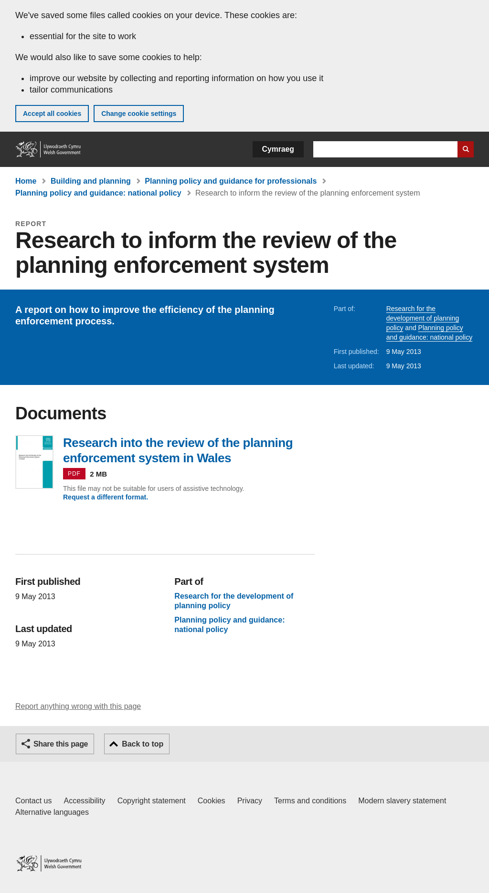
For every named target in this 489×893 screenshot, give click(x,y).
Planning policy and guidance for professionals (231, 181)
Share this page (60, 744)
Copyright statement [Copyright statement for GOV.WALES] (151, 801)
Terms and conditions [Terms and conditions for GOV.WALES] (310, 801)
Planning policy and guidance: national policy (98, 193)
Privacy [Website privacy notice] (249, 801)
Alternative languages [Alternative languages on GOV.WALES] (52, 812)
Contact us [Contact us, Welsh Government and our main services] (33, 801)
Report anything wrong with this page (78, 706)
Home (25, 181)
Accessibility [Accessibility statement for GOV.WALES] (84, 801)
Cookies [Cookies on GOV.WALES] (211, 801)
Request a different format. (105, 497)
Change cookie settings (138, 113)
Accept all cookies (52, 113)
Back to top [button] (142, 744)
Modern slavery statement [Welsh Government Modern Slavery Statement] (402, 801)
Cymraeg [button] (278, 149)
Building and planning (91, 181)
